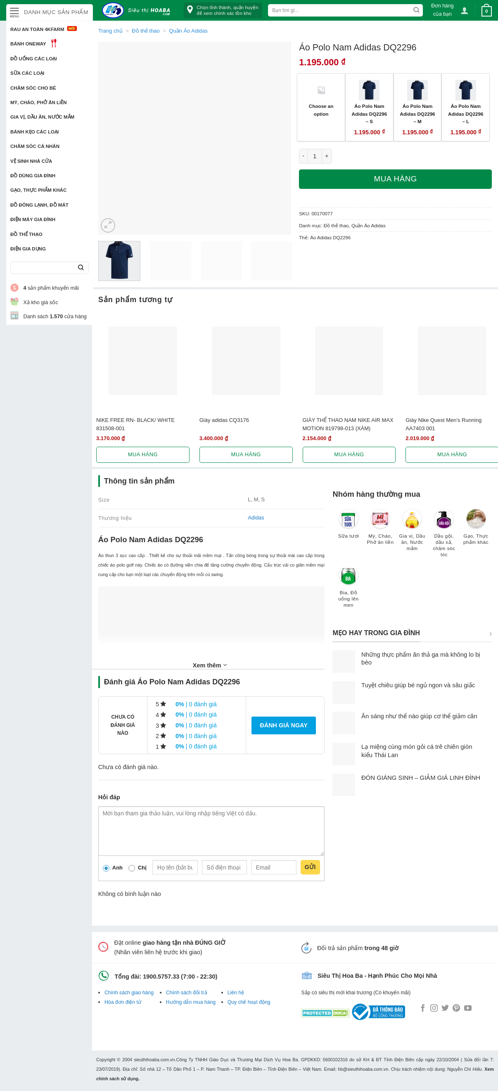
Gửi (310, 867)
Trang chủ (110, 31)
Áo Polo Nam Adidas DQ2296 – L (466, 113)
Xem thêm (210, 665)
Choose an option (321, 110)
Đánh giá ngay (283, 725)
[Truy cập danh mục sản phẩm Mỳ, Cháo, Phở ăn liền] (380, 531)
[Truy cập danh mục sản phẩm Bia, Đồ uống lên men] (348, 590)
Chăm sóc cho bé (33, 88)
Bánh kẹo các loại (34, 131)
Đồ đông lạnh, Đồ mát (39, 204)
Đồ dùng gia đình (32, 175)
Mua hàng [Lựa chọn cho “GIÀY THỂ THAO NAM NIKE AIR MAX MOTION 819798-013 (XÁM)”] (349, 454)
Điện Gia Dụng (28, 248)
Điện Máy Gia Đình (32, 219)
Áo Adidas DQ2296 (330, 237)
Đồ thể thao (26, 234)
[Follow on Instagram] (434, 1009)
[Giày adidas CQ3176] (246, 360)
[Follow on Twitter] (445, 1009)
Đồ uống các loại (33, 58)
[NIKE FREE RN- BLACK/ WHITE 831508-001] (143, 360)
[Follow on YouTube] (468, 1009)
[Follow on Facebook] (423, 1009)
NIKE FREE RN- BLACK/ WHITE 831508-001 (135, 424)
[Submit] (81, 268)
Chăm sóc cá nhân (34, 146)
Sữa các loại (27, 73)
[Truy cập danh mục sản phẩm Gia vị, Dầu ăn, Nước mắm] (412, 534)
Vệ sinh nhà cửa (31, 161)
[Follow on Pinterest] (456, 1009)
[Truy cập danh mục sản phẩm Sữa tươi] (348, 528)
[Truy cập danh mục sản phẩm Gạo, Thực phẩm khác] (476, 531)
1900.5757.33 (161, 976)
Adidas (256, 518)
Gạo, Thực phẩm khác (38, 190)
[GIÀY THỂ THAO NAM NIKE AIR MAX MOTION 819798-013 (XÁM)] (349, 360)
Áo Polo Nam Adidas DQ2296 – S (369, 113)
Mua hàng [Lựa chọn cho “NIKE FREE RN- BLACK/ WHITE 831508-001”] (143, 454)
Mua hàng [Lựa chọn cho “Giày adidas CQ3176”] (246, 454)
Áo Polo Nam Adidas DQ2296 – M (417, 113)
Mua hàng (395, 178)
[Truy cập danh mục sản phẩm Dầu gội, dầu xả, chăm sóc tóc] (444, 537)
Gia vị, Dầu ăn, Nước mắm (42, 116)
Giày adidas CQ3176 (224, 420)
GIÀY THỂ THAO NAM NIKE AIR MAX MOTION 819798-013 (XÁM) (348, 424)
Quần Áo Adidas (188, 31)
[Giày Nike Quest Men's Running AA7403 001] (452, 360)
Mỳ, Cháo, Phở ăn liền (38, 102)
